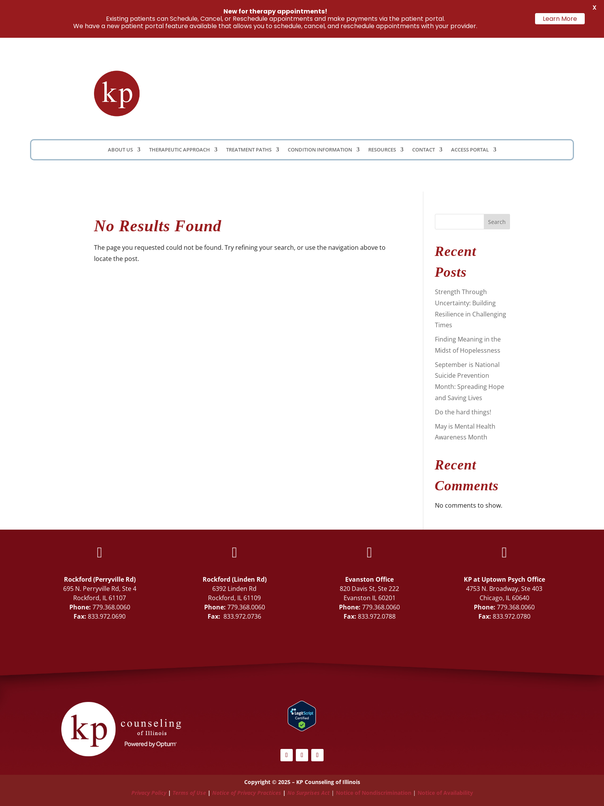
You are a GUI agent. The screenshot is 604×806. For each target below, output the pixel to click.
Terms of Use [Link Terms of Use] (189, 792)
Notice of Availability (445, 792)
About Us (120, 150)
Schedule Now (470, 93)
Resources (382, 150)
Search (497, 221)
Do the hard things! (463, 412)
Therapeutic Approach (179, 150)
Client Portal (385, 91)
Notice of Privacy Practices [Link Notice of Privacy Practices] (246, 792)
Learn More (560, 18)
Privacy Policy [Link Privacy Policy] (148, 792)
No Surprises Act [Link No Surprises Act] (308, 792)
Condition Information (320, 150)
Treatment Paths (249, 150)
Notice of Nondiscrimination (373, 792)
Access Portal (470, 150)
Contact (423, 150)
